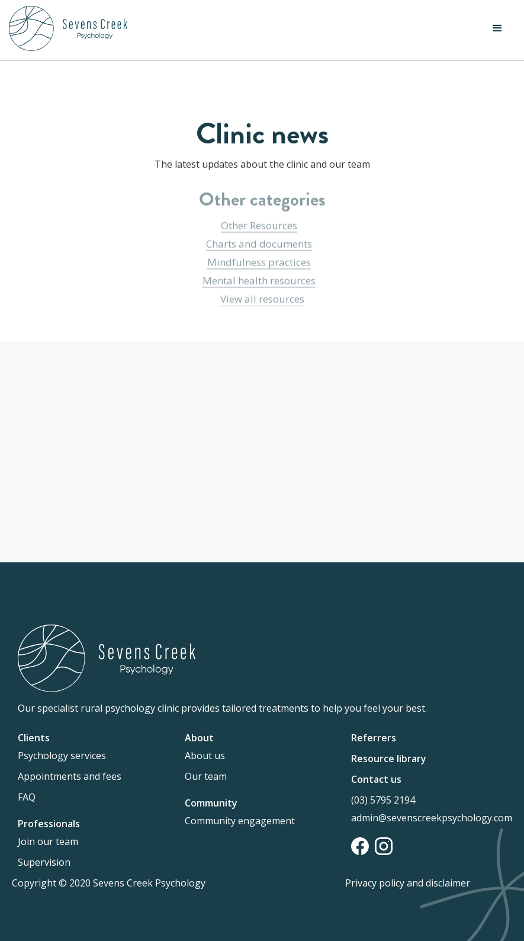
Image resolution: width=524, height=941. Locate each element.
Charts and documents (259, 244)
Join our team (48, 841)
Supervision (44, 862)
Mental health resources (259, 281)
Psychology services (62, 755)
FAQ (27, 797)
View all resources (262, 299)
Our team (206, 776)
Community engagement (240, 820)
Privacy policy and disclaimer (407, 882)
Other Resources (259, 226)
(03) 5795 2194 (383, 799)
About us (205, 755)
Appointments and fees (69, 776)
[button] (497, 28)
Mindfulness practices (259, 263)
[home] (68, 28)
